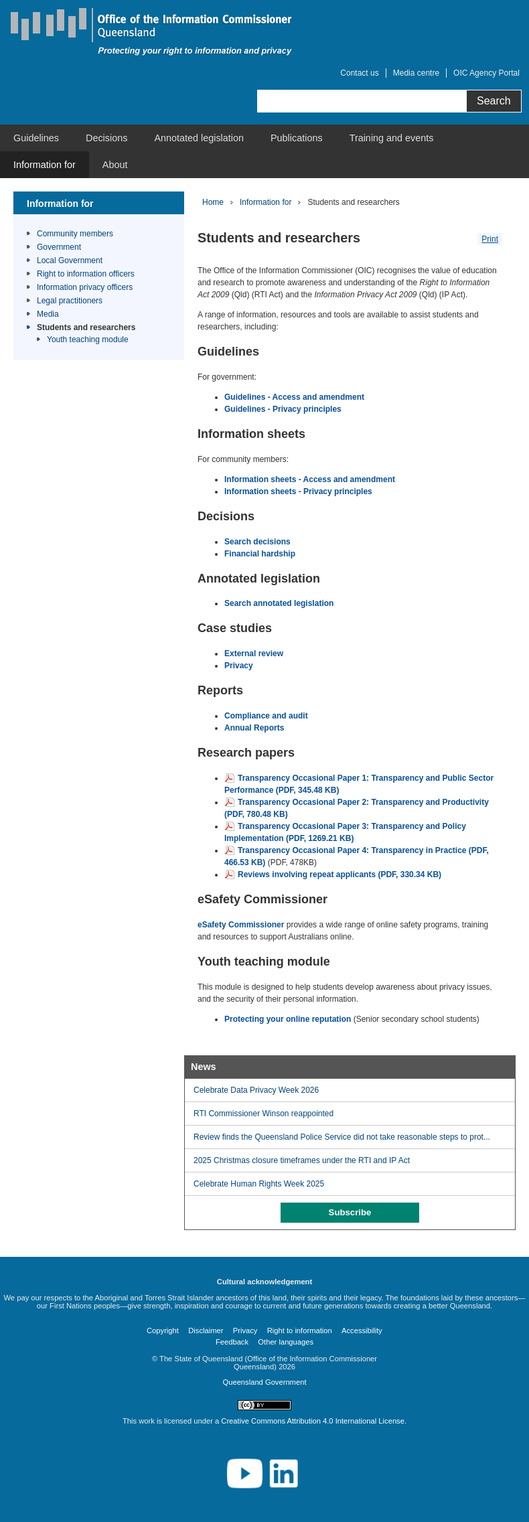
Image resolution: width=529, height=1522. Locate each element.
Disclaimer (205, 1330)
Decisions (106, 138)
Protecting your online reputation (287, 1019)
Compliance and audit (266, 715)
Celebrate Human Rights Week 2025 (259, 1184)
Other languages (285, 1342)
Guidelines (36, 138)
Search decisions (257, 541)
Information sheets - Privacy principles (298, 491)
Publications (297, 138)
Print (489, 239)
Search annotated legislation (278, 603)
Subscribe (350, 1212)
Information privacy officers (85, 287)
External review (253, 653)
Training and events (392, 138)
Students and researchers (86, 327)
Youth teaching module (88, 339)
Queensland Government (264, 1382)
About (115, 164)
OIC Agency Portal (486, 73)
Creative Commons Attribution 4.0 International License (312, 1421)
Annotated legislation (199, 138)
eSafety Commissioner (241, 924)
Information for (44, 164)
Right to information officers (86, 274)
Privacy (238, 665)
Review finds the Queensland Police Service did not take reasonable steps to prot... (342, 1137)
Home (213, 202)
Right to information (299, 1330)
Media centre (416, 73)
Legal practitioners (69, 300)
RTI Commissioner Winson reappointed (263, 1113)
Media (48, 314)
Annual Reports (255, 728)
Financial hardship (259, 553)
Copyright (163, 1330)
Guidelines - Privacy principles (283, 409)
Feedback (232, 1342)
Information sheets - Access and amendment (309, 479)
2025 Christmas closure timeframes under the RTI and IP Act (302, 1160)
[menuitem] (36, 138)
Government (59, 247)
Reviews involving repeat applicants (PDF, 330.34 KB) (339, 874)
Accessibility (362, 1330)
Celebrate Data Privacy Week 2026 (256, 1090)
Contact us (359, 73)
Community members (75, 233)
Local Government (69, 260)
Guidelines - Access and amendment (294, 397)
